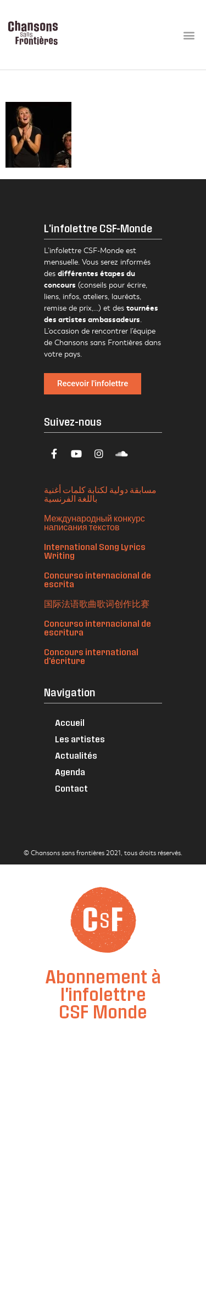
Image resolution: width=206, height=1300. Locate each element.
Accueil (70, 722)
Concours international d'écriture (91, 656)
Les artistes (80, 739)
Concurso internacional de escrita (97, 579)
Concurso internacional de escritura (97, 627)
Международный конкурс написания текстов (94, 522)
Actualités (76, 755)
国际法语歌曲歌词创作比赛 (96, 603)
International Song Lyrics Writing (95, 550)
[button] (189, 35)
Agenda (70, 771)
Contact (71, 788)
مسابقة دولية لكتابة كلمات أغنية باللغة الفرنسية (100, 493)
